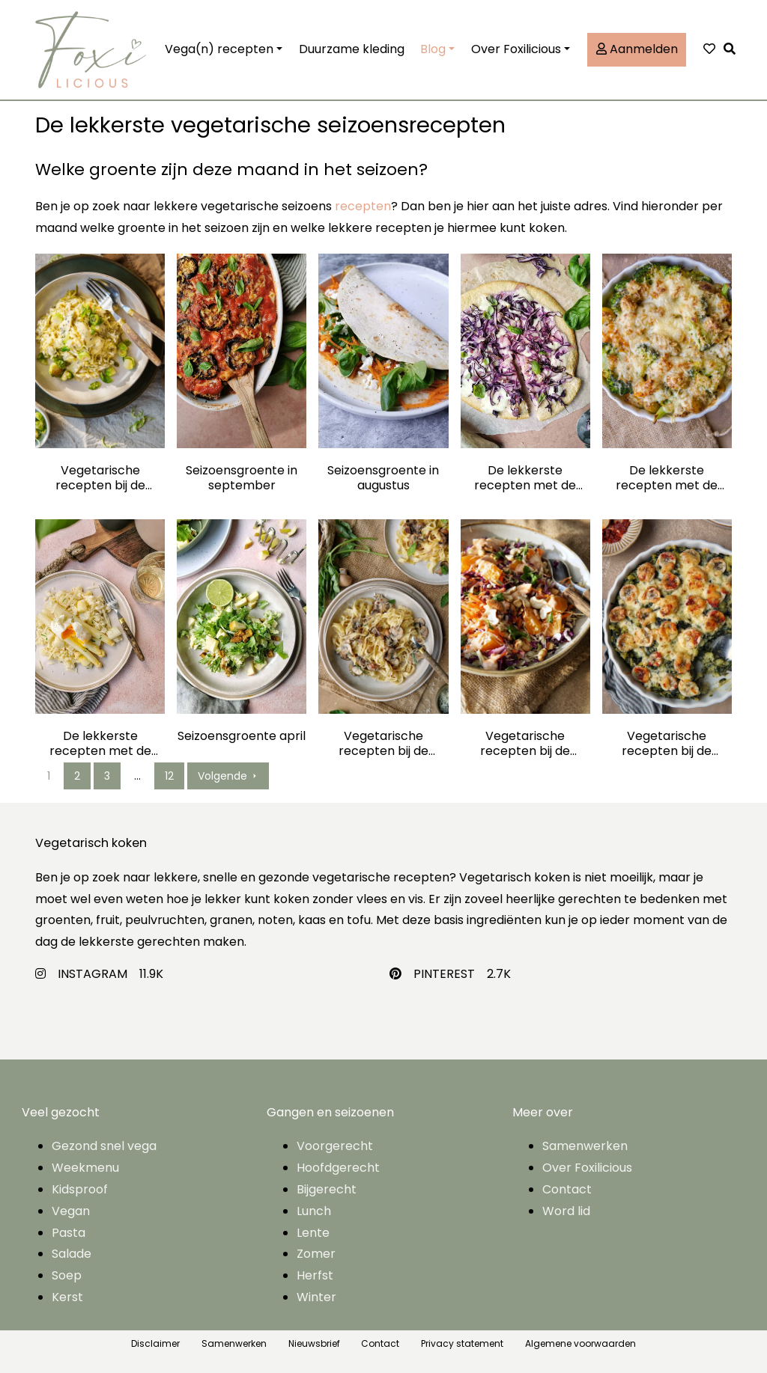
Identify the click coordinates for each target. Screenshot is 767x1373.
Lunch (314, 1211)
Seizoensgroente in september (241, 478)
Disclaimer (155, 1343)
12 (169, 775)
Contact (567, 1189)
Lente (313, 1232)
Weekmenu (85, 1167)
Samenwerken (585, 1146)
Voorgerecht (335, 1146)
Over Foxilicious (516, 49)
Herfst (315, 1275)
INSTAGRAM (92, 973)
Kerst (67, 1297)
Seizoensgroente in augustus (383, 478)
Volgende (228, 775)
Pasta (68, 1232)
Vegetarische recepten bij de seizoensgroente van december (100, 478)
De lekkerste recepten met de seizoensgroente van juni (666, 478)
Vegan (71, 1211)
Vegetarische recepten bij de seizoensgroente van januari (666, 744)
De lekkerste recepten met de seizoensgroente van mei (100, 744)
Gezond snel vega (104, 1146)
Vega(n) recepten (219, 49)
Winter (316, 1297)
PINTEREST (444, 973)
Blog (433, 49)
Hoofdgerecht (338, 1167)
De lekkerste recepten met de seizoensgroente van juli (525, 478)
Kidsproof (80, 1189)
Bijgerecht (327, 1189)
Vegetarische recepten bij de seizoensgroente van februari (525, 744)
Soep (67, 1275)
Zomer (316, 1253)
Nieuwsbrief (314, 1343)
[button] (733, 50)
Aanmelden (637, 49)
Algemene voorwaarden (580, 1343)
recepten (363, 206)
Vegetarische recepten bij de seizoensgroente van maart (383, 744)
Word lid (566, 1211)
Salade (71, 1253)
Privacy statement (462, 1343)
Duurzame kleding (351, 49)
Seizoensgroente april (242, 736)
